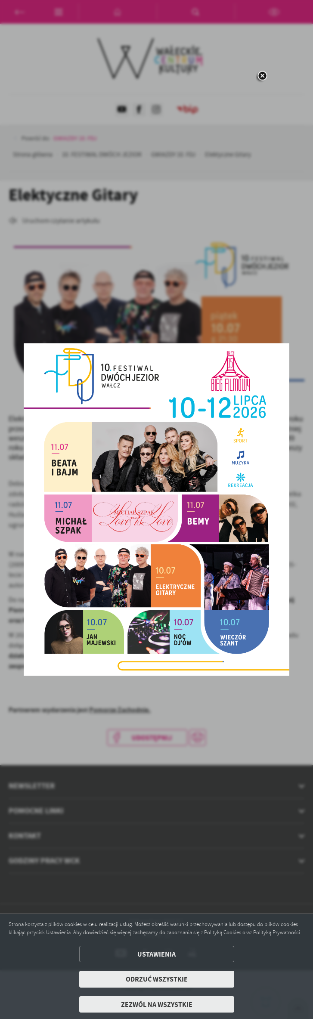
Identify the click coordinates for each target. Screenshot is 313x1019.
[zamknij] (262, 76)
